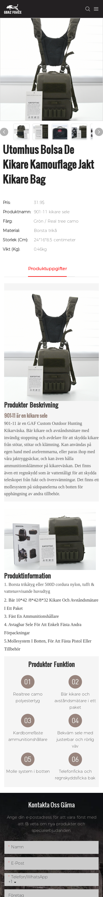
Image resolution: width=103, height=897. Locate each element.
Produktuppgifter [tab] (47, 268)
